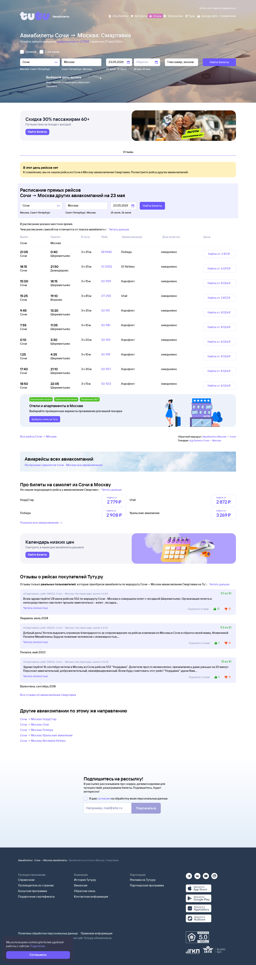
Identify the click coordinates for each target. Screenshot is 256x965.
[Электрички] (173, 15)
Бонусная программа (32, 891)
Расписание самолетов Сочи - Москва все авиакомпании (64, 465)
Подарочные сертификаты (36, 896)
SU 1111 (105, 310)
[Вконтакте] (197, 875)
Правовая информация (96, 933)
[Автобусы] (138, 15)
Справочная (26, 880)
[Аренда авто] (207, 15)
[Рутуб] (214, 875)
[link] (37, 132)
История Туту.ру (85, 880)
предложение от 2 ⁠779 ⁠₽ (73, 41)
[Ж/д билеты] (118, 15)
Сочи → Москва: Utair (34, 724)
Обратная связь (84, 891)
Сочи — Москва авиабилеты (50, 860)
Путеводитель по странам (36, 885)
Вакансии (80, 885)
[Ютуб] (206, 875)
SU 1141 (105, 325)
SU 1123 (106, 383)
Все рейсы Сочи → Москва (38, 436)
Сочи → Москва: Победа (36, 730)
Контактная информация (91, 896)
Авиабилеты (25, 860)
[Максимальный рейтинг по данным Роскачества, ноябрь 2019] (197, 937)
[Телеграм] (189, 875)
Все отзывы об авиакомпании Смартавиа (48, 695)
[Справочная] (228, 15)
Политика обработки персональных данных (48, 933)
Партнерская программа (147, 885)
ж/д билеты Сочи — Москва (205, 440)
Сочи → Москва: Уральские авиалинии (46, 735)
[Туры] (190, 15)
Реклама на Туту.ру (143, 880)
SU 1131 (105, 340)
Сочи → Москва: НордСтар (38, 719)
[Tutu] (35, 16)
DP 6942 (106, 252)
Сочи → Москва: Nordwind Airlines (43, 740)
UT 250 (106, 296)
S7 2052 (106, 266)
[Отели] (155, 15)
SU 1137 (106, 369)
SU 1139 (106, 281)
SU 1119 (105, 354)
